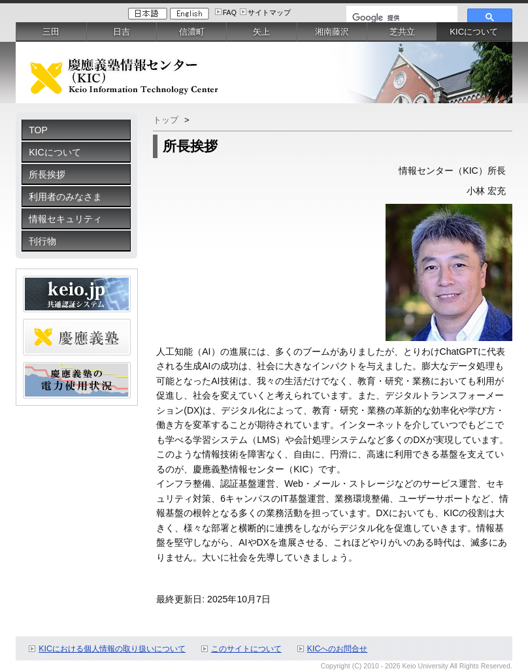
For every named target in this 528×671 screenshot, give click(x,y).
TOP (38, 130)
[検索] (400, 18)
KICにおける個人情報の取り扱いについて (112, 648)
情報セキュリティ (65, 219)
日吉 (121, 32)
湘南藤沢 (332, 32)
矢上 (261, 32)
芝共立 (402, 32)
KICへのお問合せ (337, 648)
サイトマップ (269, 12)
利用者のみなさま (65, 196)
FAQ (230, 12)
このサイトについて (246, 648)
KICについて (54, 152)
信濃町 (192, 32)
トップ (167, 120)
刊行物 (42, 241)
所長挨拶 (47, 174)
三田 (50, 32)
